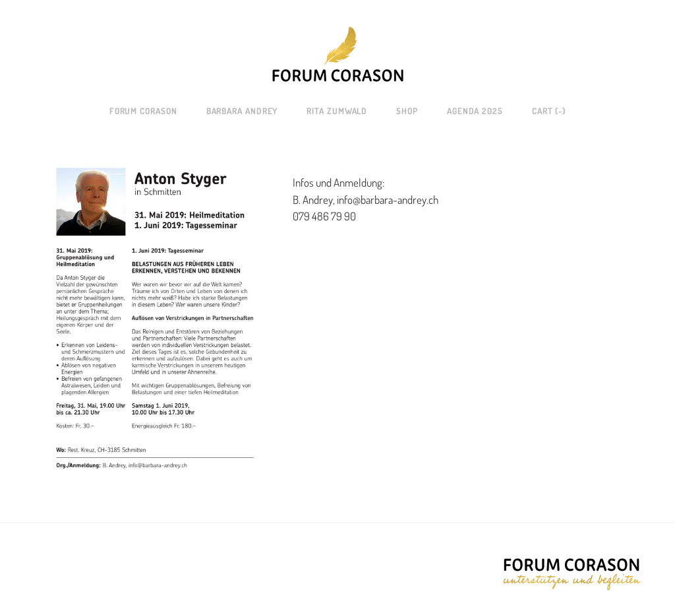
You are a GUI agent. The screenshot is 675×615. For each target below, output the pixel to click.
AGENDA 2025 (475, 111)
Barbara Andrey (242, 111)
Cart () (549, 111)
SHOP (407, 111)
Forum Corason (143, 111)
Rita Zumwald (337, 111)
